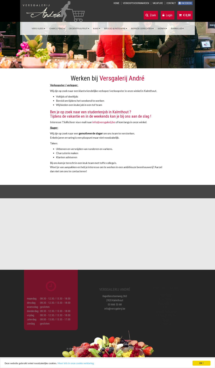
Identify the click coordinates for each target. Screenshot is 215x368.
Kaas (96, 28)
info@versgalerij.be (103, 122)
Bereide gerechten (142, 28)
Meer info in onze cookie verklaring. (75, 363)
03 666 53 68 (115, 303)
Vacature (158, 3)
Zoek (151, 15)
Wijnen (162, 28)
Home (116, 3)
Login (167, 15)
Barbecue (177, 28)
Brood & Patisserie (115, 28)
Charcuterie (56, 28)
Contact (171, 3)
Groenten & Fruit (79, 28)
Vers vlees (38, 28)
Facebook (185, 3)
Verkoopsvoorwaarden (136, 3)
